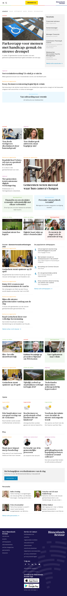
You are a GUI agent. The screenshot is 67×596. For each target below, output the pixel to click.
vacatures (5, 536)
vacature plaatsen (30, 548)
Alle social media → (30, 568)
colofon (26, 537)
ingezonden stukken (30, 540)
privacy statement (30, 554)
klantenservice (29, 534)
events (4, 539)
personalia (6, 550)
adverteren (28, 545)
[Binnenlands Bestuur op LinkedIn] (32, 564)
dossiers (30, 11)
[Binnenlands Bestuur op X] (28, 564)
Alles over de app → (31, 590)
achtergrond (18, 11)
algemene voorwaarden (32, 551)
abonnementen (7, 544)
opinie (25, 11)
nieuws (11, 11)
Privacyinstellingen (30, 556)
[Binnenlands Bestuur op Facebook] (25, 564)
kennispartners (38, 11)
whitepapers (6, 542)
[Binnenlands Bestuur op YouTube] (39, 564)
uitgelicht (5, 11)
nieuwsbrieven (29, 542)
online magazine (8, 547)
